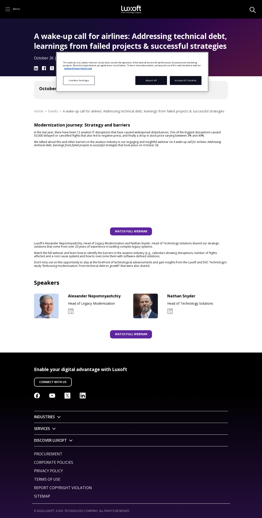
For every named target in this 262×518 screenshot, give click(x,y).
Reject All (151, 80)
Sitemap (42, 496)
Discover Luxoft (50, 440)
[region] (132, 72)
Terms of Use (47, 479)
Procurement (48, 454)
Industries (44, 416)
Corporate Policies (53, 462)
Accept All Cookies (186, 80)
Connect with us (52, 382)
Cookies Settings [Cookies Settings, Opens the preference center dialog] (79, 80)
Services (42, 428)
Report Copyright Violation (63, 487)
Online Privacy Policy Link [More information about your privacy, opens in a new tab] (78, 68)
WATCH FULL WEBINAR (131, 231)
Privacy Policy (48, 470)
